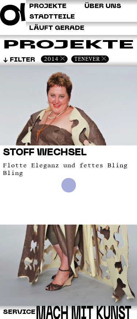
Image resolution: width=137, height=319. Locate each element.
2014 (51, 58)
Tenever (87, 58)
